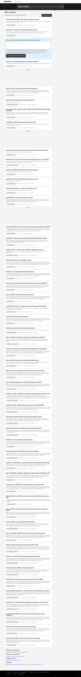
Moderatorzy (16, 672)
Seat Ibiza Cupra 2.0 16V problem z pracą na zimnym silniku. (22, 451)
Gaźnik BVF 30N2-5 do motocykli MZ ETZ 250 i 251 (15, 664)
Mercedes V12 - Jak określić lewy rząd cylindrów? (33, 664)
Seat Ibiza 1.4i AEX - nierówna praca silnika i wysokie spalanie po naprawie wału (28, 393)
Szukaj (62, 7)
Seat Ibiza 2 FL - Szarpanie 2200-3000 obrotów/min (20, 271)
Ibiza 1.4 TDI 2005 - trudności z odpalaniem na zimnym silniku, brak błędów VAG (28, 473)
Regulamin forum (24, 672)
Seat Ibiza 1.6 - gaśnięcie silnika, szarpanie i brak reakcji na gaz (23, 556)
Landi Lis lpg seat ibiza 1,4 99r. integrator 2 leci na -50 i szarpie (23, 638)
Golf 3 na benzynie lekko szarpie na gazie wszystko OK (21, 626)
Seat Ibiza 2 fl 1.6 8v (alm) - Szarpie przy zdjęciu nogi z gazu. (22, 179)
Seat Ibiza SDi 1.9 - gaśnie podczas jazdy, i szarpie (19, 197)
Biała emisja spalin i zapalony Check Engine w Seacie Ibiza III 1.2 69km (25, 370)
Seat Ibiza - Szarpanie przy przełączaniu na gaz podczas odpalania (23, 428)
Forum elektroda (17, 1)
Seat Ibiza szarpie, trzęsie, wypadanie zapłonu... (19, 260)
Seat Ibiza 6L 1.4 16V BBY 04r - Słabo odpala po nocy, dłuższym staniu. (25, 484)
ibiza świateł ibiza (24, 652)
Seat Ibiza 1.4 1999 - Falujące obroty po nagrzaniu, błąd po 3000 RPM (25, 405)
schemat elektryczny (17, 660)
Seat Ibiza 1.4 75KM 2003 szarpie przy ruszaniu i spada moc (22, 61)
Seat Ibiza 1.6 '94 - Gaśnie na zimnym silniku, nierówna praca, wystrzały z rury (27, 602)
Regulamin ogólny (32, 672)
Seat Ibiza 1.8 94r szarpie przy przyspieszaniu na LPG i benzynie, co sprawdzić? (27, 159)
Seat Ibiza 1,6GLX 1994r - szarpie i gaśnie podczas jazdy (21, 188)
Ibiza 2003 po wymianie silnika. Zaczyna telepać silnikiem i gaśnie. (24, 416)
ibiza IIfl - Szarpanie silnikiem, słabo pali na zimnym (20, 567)
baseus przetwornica (9, 660)
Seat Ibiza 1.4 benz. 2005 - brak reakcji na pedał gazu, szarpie (22, 19)
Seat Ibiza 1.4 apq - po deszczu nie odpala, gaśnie (19, 439)
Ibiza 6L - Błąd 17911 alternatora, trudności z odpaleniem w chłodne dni (25, 337)
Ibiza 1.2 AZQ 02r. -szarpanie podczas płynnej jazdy (20, 294)
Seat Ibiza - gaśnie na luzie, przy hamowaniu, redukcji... (20, 328)
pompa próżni (15, 656)
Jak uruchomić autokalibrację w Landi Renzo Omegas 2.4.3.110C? (24, 382)
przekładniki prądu (9, 656)
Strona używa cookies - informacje (43, 672)
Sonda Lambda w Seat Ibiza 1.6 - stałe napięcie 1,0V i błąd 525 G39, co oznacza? (28, 590)
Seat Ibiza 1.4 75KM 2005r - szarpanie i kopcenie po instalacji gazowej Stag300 (28, 462)
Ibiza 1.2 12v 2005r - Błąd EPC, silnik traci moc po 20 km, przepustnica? (25, 533)
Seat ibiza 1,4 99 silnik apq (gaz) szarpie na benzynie (20, 100)
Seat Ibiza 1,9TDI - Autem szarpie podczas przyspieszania (21, 88)
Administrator (9, 672)
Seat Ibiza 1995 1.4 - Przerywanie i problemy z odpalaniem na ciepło (24, 249)
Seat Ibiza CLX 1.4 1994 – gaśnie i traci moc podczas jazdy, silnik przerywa (26, 306)
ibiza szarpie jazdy (9, 652)
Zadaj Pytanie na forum (47, 15)
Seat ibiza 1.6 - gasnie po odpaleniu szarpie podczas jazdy (21, 29)
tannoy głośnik (21, 656)
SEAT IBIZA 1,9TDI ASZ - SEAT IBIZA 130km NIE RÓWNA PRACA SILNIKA (26, 238)
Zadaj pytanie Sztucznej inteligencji (15, 55)
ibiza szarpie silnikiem (16, 652)
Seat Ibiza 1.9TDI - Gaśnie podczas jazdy (17, 316)
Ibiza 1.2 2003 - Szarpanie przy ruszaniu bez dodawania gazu (22, 360)
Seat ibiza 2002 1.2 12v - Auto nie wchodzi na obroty (20, 521)
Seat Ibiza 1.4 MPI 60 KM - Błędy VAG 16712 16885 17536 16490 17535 (26, 348)
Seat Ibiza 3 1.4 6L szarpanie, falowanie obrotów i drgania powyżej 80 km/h (26, 283)
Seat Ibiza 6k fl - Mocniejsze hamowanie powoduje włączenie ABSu (24, 579)
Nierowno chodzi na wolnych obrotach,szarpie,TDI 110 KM (22, 544)
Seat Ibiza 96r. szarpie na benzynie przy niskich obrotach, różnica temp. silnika (27, 150)
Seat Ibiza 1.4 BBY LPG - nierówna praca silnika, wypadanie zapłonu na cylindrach (28, 226)
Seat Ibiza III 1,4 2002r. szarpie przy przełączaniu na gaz (21, 122)
